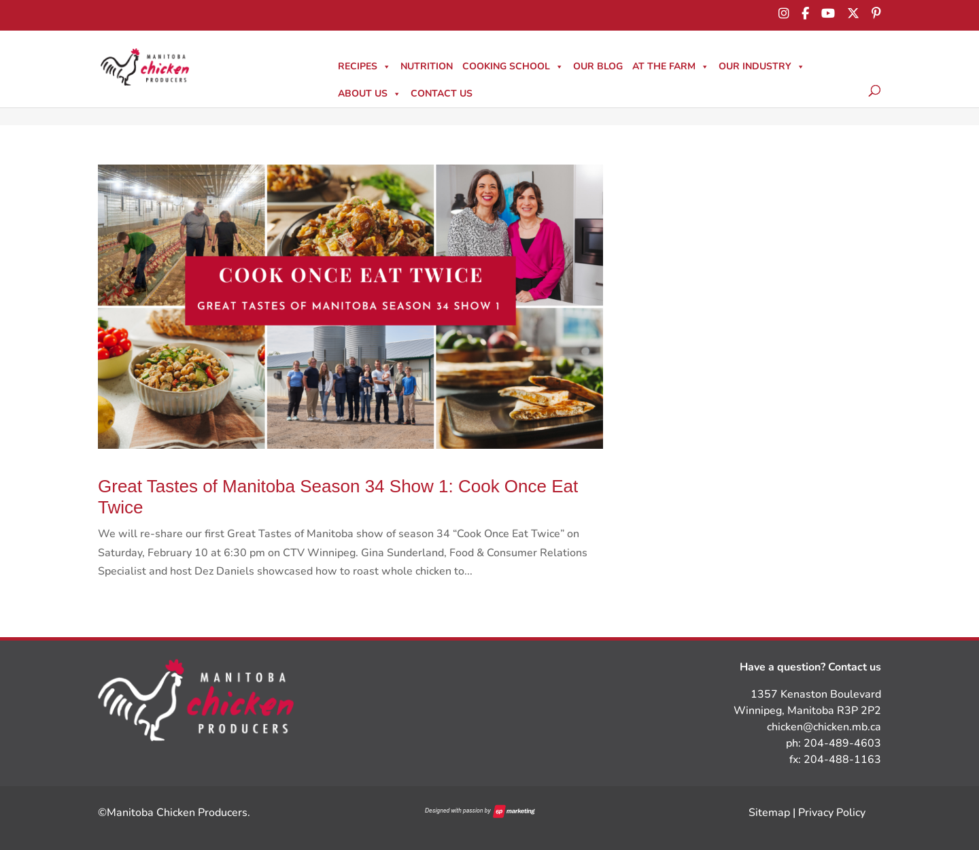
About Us (369, 93)
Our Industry (762, 66)
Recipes (364, 66)
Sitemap (769, 812)
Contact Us (442, 93)
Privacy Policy (831, 812)
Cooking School (513, 66)
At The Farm (670, 66)
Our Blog (598, 66)
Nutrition (426, 66)
